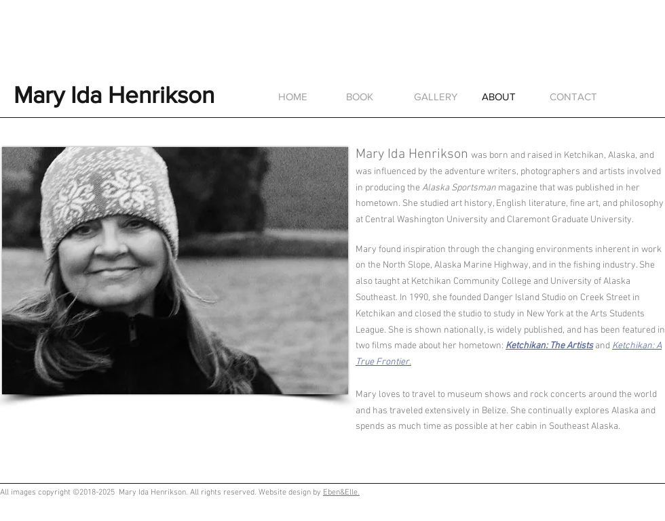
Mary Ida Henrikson (114, 95)
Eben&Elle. (341, 492)
